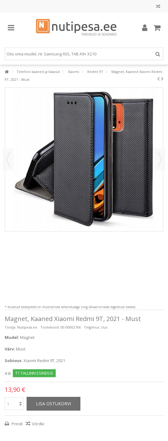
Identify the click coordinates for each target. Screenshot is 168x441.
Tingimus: (92, 327)
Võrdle (38, 424)
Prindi (17, 424)
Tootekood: (50, 327)
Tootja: (10, 327)
